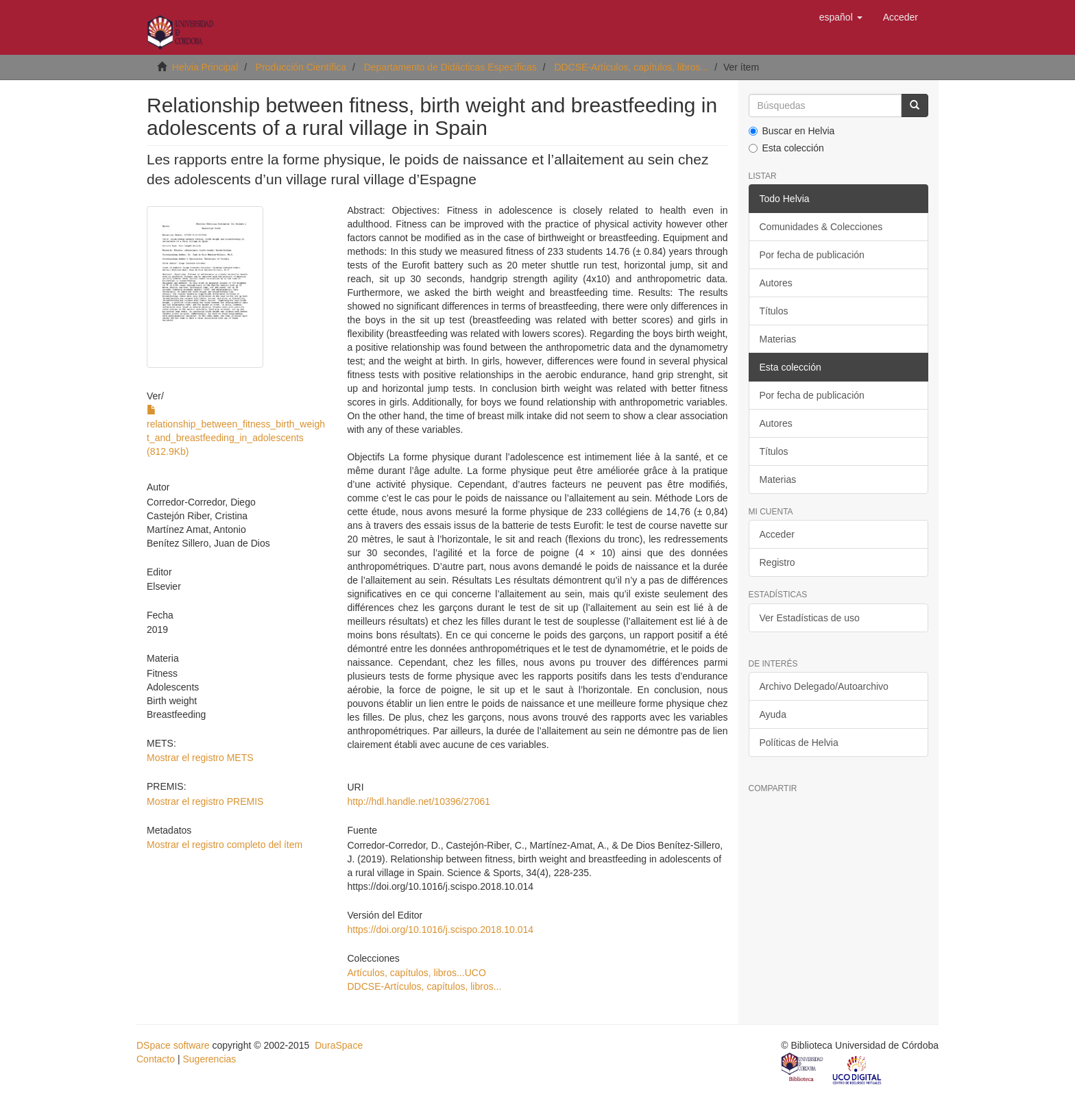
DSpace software (173, 1045)
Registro (777, 562)
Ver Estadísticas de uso (810, 617)
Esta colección (786, 147)
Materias (778, 339)
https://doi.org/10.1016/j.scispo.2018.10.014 (440, 929)
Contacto (155, 1059)
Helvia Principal (205, 67)
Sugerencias (209, 1059)
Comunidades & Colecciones (821, 226)
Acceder (777, 534)
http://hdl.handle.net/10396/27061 (418, 801)
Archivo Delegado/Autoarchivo (824, 686)
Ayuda (773, 714)
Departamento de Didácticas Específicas (450, 67)
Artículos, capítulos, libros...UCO (416, 972)
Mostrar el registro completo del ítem (224, 844)
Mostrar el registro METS (200, 757)
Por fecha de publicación (812, 254)
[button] (841, 17)
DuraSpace (339, 1045)
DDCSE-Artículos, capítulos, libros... (631, 67)
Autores (776, 282)
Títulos (774, 311)
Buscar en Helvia (792, 130)
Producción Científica (301, 67)
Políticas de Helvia (799, 742)
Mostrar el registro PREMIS (205, 801)
